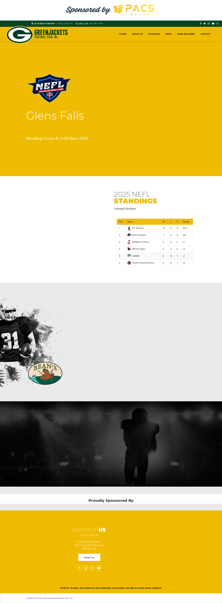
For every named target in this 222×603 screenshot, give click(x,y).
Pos (121, 221)
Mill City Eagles (136, 249)
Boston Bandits (136, 235)
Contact (205, 34)
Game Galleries (186, 34)
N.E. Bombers (135, 228)
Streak (186, 221)
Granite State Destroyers (140, 263)
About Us (137, 34)
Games (122, 34)
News (169, 34)
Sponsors (154, 34)
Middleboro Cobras (138, 242)
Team (130, 221)
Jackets (133, 256)
